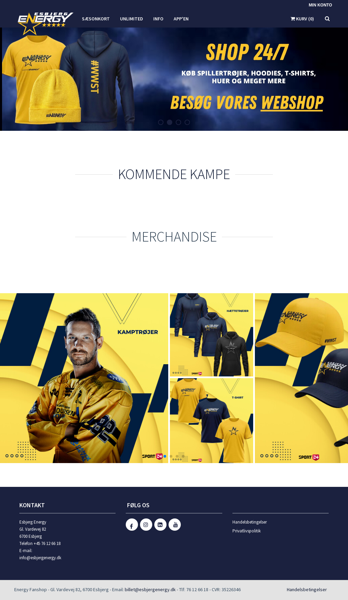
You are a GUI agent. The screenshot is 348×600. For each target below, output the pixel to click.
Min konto (320, 5)
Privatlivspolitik (246, 531)
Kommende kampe (174, 174)
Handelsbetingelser (249, 522)
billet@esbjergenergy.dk (150, 589)
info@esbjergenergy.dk (40, 558)
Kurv (302, 19)
